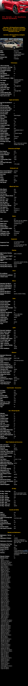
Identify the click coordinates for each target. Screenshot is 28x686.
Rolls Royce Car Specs (6, 649)
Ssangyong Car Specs (6, 658)
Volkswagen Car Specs (6, 666)
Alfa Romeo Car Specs (6, 562)
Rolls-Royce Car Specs (6, 651)
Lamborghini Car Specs (6, 620)
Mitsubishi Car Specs (6, 639)
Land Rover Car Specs (6, 621)
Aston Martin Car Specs (6, 565)
